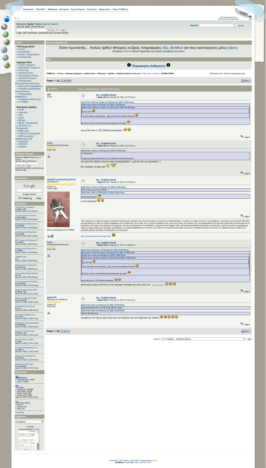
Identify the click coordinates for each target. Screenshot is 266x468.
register (54, 24)
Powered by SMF (116, 460)
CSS (149, 462)
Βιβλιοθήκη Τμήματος (29, 67)
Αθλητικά (101, 73)
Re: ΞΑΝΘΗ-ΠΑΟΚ (106, 95)
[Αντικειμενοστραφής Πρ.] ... (26, 315)
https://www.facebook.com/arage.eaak (95, 236)
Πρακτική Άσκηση (27, 78)
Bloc (137, 462)
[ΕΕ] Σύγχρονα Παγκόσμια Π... (27, 240)
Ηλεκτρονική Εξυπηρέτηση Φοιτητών (27, 82)
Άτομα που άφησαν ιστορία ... (26, 298)
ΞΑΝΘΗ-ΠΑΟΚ (167, 73)
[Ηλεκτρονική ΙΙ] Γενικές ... (25, 364)
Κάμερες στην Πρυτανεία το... (26, 249)
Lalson (20, 317)
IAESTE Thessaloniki (29, 133)
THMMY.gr (50, 73)
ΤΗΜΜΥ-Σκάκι (20, 257)
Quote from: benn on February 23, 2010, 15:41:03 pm (103, 193)
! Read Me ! (41, 9)
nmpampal (22, 366)
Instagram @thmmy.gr (30, 99)
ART (20, 115)
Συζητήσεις (92, 9)
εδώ (165, 48)
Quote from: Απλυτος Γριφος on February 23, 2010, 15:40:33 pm (108, 107)
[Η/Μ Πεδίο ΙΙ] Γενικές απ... (25, 306)
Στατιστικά (20, 372)
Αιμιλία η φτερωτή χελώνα (61, 179)
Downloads (28, 9)
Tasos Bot (147, 73)
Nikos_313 (22, 209)
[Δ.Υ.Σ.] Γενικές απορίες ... (25, 339)
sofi (19, 308)
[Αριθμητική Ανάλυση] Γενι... (26, 356)
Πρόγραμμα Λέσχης (29, 75)
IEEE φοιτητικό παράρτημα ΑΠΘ (24, 137)
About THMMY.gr (120, 9)
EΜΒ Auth (24, 131)
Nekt (19, 341)
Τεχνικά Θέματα (78, 9)
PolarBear (22, 325)
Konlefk (21, 234)
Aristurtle (22, 112)
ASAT (21, 117)
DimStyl (21, 226)
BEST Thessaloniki (28, 123)
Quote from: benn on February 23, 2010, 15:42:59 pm (103, 105)
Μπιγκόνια (22, 217)
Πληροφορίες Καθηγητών (23, 95)
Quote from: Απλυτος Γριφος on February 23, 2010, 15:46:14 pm (107, 102)
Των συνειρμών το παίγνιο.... (26, 216)
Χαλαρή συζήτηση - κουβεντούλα (80, 73)
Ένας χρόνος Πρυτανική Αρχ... (27, 273)
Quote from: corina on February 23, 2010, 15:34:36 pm (103, 187)
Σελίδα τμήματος (27, 65)
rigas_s (21, 350)
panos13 (51, 297)
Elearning (23, 70)
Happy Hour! (105, 9)
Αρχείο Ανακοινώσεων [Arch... (27, 290)
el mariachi (22, 300)
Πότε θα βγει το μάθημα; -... (26, 207)
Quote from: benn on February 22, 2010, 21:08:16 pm (103, 311)
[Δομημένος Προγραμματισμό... (27, 323)
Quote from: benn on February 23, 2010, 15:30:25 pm (103, 305)
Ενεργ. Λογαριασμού (29, 54)
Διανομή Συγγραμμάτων (30, 86)
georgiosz (22, 284)
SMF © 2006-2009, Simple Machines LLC (140, 460)
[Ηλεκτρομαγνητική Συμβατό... (27, 282)
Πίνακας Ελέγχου (24, 153)
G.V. (19, 275)
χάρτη (232, 48)
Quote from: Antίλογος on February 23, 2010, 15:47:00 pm (105, 250)
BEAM (22, 120)
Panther (23, 146)
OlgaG (20, 250)
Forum (22, 49)
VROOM (23, 144)
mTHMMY (24, 102)
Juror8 (20, 242)
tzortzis (155, 73)
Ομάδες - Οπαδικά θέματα (119, 73)
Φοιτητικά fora (26, 73)
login (45, 24)
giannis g (21, 267)
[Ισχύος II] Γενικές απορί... (25, 331)
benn (50, 143)
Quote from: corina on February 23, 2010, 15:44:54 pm (103, 151)
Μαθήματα (52, 9)
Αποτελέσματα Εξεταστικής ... (26, 232)
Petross (21, 358)
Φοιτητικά (63, 9)
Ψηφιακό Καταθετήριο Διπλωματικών (28, 90)
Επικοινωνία (25, 57)
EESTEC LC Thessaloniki (23, 127)
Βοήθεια (176, 48)
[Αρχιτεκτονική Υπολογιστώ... (26, 265)
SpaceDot (24, 141)
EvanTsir (20, 413)
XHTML (143, 462)
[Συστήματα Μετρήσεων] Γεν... (27, 348)
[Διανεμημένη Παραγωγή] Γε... (27, 224)
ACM (21, 109)
